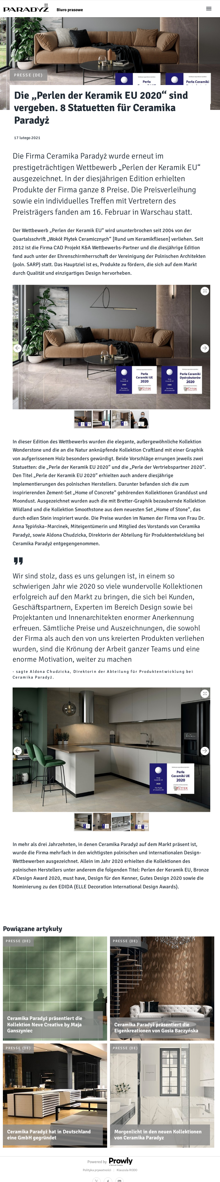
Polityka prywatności (97, 1170)
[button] (205, 289)
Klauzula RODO (127, 1170)
